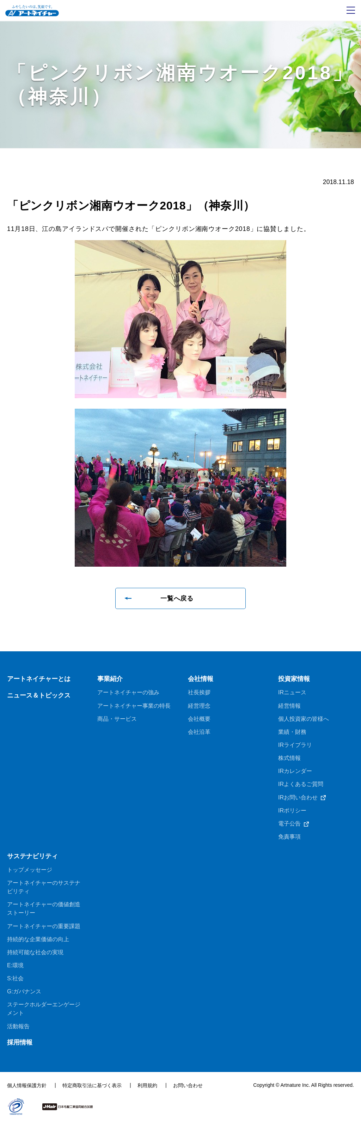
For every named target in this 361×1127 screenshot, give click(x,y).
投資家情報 (294, 679)
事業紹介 (110, 679)
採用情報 (19, 1046)
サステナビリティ (32, 858)
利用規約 (147, 1089)
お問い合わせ (188, 1089)
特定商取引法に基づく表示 (92, 1089)
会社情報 (200, 679)
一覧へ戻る (177, 598)
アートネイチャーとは (39, 679)
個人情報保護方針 (27, 1089)
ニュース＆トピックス (39, 696)
